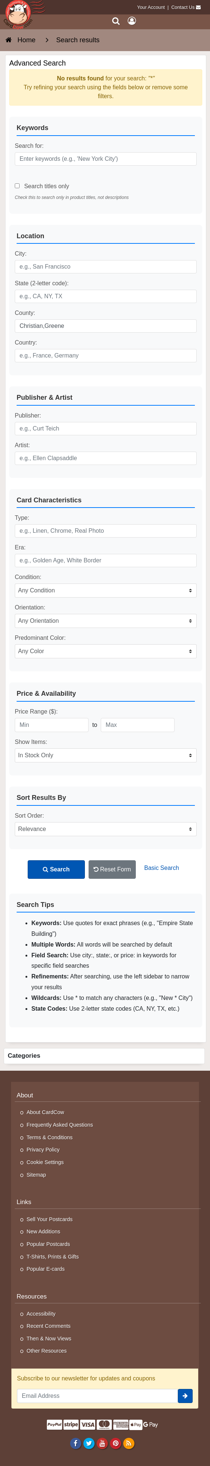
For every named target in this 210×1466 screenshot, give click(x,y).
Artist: (22, 445)
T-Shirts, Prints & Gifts (53, 1257)
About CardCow (45, 1112)
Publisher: (28, 415)
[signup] (185, 1396)
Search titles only (42, 186)
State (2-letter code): (42, 283)
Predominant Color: (40, 638)
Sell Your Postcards (50, 1219)
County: (25, 313)
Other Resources (47, 1351)
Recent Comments (48, 1326)
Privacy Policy (43, 1150)
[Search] (116, 21)
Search (56, 869)
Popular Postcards (48, 1244)
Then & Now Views (49, 1339)
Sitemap (36, 1175)
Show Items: (31, 742)
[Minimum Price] (52, 725)
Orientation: (30, 607)
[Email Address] (97, 1396)
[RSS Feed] (129, 1443)
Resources (32, 1296)
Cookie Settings (45, 1162)
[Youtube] (102, 1443)
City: (21, 253)
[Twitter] (88, 1443)
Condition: (28, 577)
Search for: (29, 146)
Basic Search (161, 868)
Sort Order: (29, 815)
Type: (22, 518)
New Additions (43, 1231)
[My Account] (132, 21)
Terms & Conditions (50, 1137)
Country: (26, 342)
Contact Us (182, 7)
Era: (20, 547)
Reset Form (112, 869)
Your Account (151, 7)
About (25, 1095)
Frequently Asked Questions (60, 1125)
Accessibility (41, 1314)
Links (24, 1202)
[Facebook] (75, 1443)
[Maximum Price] (138, 725)
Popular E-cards (46, 1269)
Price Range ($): (36, 711)
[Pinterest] (115, 1443)
